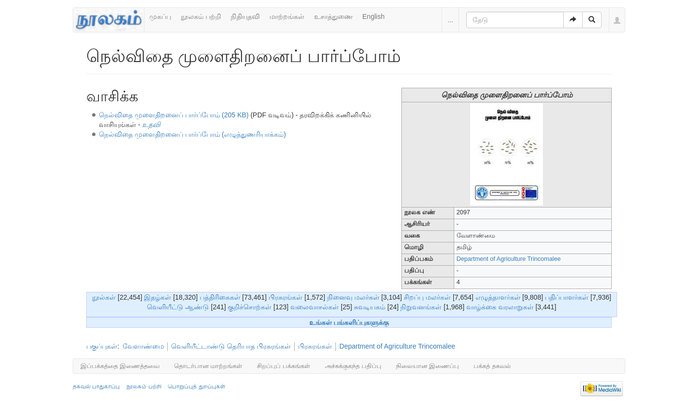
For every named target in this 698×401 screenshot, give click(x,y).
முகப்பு (160, 16)
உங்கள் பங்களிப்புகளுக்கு (349, 322)
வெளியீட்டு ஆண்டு (178, 307)
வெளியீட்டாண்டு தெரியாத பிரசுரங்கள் (231, 346)
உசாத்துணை (333, 16)
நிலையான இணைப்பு (428, 365)
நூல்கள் (104, 297)
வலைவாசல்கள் (314, 307)
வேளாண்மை (143, 346)
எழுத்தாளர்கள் (498, 297)
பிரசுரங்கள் (285, 297)
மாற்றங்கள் (287, 16)
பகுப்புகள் (101, 346)
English (374, 16)
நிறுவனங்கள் (421, 307)
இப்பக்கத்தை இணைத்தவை (119, 365)
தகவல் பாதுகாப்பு (96, 386)
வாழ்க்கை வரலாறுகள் (500, 307)
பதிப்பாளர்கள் (566, 297)
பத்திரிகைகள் (220, 297)
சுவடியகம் (369, 307)
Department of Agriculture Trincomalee (509, 259)
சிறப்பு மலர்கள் (427, 297)
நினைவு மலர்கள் (353, 297)
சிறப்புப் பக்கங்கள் (283, 365)
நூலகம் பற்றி (201, 16)
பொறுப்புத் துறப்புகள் (196, 386)
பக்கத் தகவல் (492, 365)
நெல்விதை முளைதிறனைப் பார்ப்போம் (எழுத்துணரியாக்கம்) (192, 134)
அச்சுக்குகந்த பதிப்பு (353, 365)
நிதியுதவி (245, 16)
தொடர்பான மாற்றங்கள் (208, 365)
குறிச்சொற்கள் (249, 307)
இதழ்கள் (157, 297)
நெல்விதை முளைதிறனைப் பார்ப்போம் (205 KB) (174, 115)
